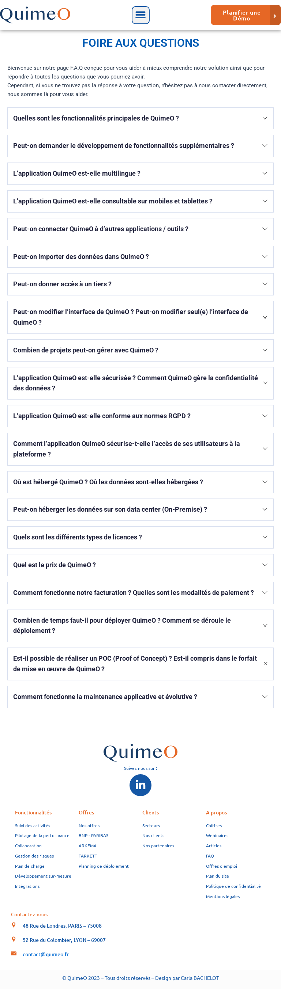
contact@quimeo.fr (46, 954)
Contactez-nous (29, 914)
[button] (141, 15)
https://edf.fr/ (93, 712)
